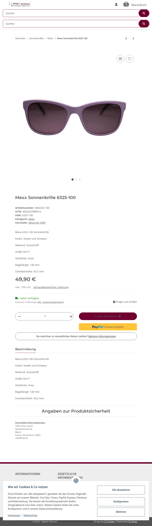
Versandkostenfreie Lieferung (50, 287)
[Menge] (45, 316)
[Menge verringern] (19, 316)
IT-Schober (109, 521)
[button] (116, 4)
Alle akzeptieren (120, 489)
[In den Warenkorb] (18, 49)
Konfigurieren (120, 501)
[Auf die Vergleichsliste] (120, 59)
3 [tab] (80, 179)
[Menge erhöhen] (70, 316)
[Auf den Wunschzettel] (129, 59)
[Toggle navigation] (4, 2)
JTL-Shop (132, 521)
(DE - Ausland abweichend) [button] (50, 302)
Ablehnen (120, 511)
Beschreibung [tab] (25, 349)
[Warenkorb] (134, 4)
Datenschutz (31, 515)
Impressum (15, 515)
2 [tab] (76, 179)
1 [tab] (72, 179)
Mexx (31, 219)
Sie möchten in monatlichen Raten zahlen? (76, 336)
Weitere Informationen (102, 336)
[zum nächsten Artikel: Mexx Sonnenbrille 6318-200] (133, 38)
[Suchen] (76, 13)
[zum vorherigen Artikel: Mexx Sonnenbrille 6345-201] (126, 38)
